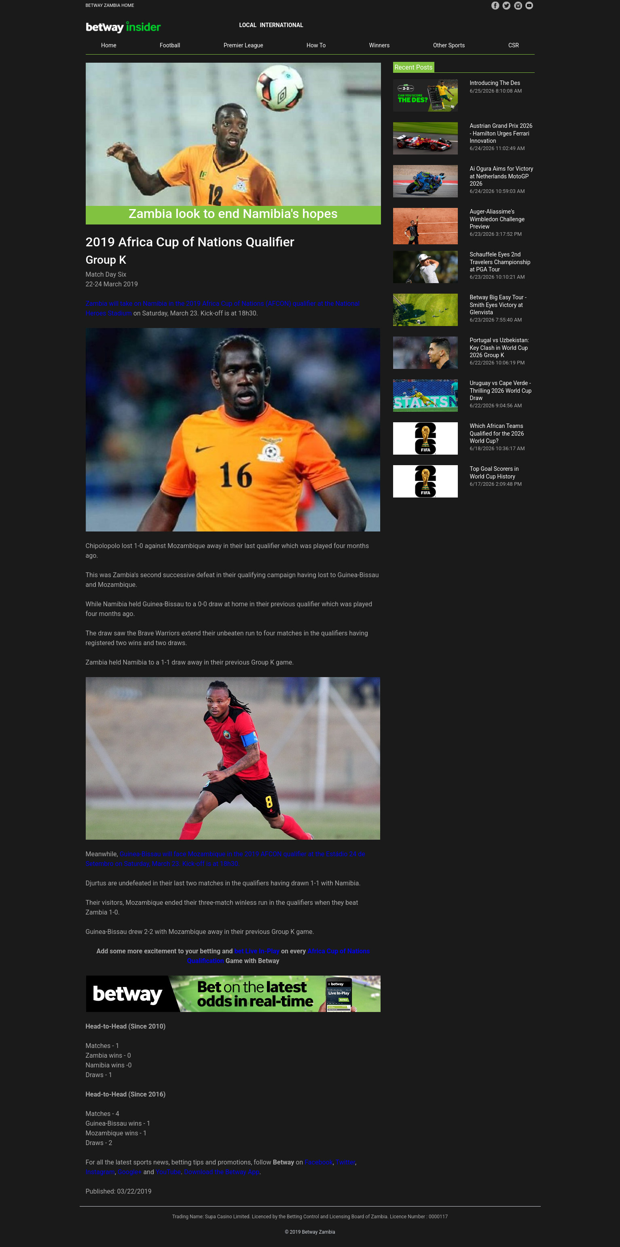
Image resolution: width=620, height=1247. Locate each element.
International (281, 25)
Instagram (100, 1172)
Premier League (243, 45)
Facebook (318, 1162)
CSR (513, 45)
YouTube (168, 1172)
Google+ (130, 1172)
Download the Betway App (221, 1172)
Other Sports (449, 45)
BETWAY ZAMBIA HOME (110, 5)
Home (108, 45)
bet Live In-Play (257, 951)
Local (248, 25)
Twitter (345, 1162)
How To (316, 45)
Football (170, 45)
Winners (379, 45)
